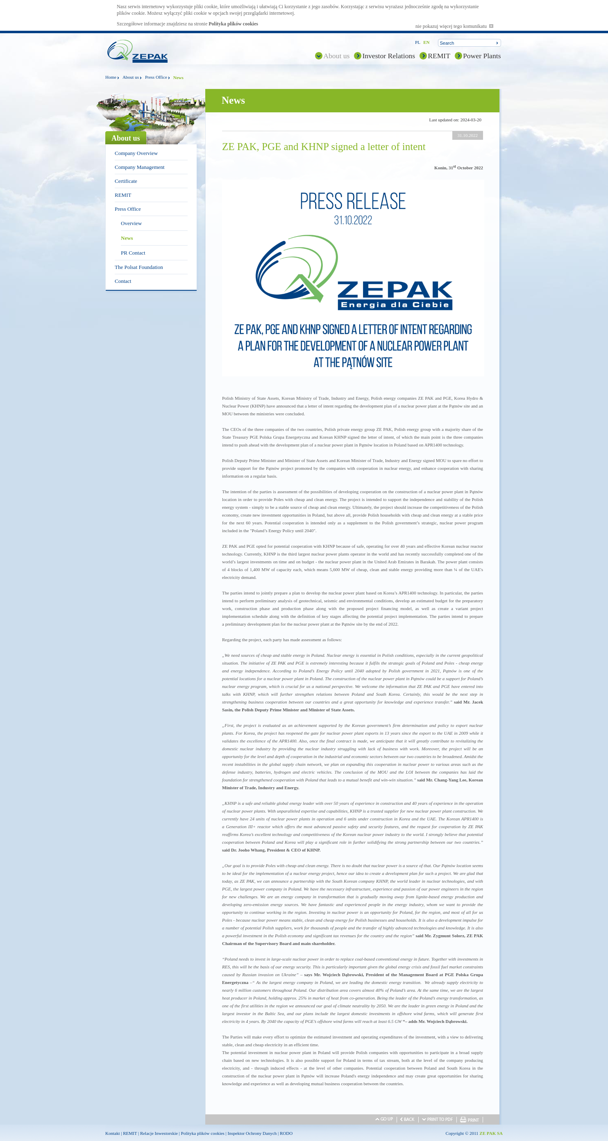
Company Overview (136, 153)
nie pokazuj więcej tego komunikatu (454, 26)
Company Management (140, 167)
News (127, 238)
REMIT (439, 56)
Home (110, 77)
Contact (123, 281)
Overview (131, 223)
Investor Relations (388, 56)
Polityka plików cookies (233, 24)
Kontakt (112, 1133)
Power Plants (482, 56)
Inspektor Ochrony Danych (252, 1133)
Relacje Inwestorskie (159, 1133)
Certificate (126, 181)
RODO (286, 1133)
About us (336, 56)
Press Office (156, 77)
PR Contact (133, 253)
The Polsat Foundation (139, 267)
